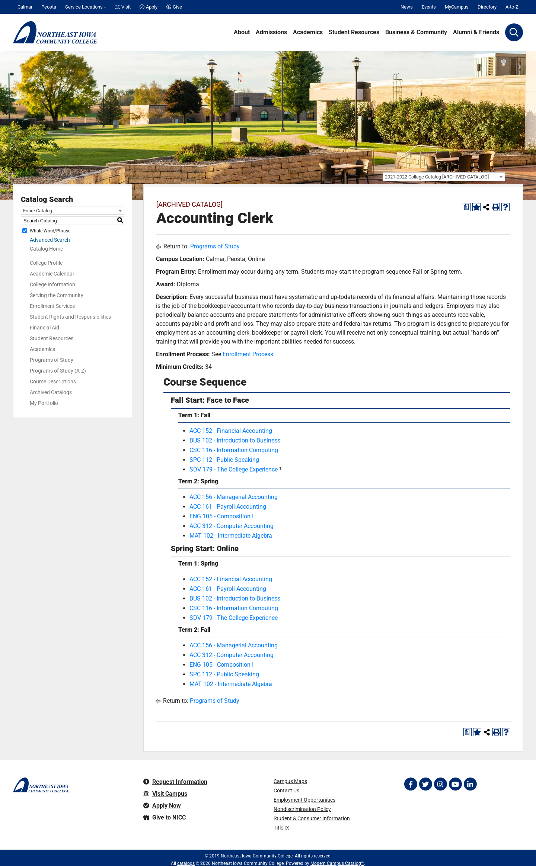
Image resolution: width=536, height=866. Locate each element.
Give (174, 7)
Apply (148, 7)
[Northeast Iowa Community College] (55, 32)
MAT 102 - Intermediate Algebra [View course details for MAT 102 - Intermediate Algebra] (230, 535)
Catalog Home (46, 249)
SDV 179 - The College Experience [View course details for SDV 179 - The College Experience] (233, 469)
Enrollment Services (52, 306)
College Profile (46, 263)
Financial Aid (44, 328)
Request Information (175, 781)
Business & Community (416, 32)
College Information (52, 284)
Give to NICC (164, 817)
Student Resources (354, 32)
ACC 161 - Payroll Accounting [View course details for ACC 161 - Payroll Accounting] (227, 506)
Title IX (281, 828)
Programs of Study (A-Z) (58, 371)
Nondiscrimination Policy (302, 809)
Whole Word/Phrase (50, 231)
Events (429, 7)
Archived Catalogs (51, 392)
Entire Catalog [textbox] (37, 210)
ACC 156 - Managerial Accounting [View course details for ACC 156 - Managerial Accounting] (233, 496)
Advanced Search (50, 240)
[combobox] (444, 176)
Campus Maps (290, 781)
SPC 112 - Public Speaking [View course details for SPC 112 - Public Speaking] (224, 459)
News (407, 7)
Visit (123, 7)
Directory (487, 7)
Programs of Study (51, 360)
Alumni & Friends (476, 32)
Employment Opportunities (304, 800)
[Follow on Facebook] (410, 784)
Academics (308, 32)
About (242, 32)
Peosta (48, 7)
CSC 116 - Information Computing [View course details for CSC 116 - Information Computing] (233, 450)
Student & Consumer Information (312, 818)
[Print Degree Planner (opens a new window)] (467, 207)
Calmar (24, 7)
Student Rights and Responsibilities (70, 317)
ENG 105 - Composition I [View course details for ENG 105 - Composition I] (221, 516)
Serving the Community (56, 295)
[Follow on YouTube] (455, 784)
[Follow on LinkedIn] (470, 784)
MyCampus (457, 7)
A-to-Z (512, 7)
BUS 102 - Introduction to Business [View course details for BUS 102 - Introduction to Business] (234, 440)
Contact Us (286, 790)
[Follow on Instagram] (440, 784)
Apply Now (162, 805)
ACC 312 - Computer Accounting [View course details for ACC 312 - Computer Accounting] (231, 525)
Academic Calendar (52, 274)
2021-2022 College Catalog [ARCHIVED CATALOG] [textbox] (437, 177)
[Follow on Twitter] (425, 784)
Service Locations (84, 7)
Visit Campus (165, 793)
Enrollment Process (248, 354)
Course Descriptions (53, 381)
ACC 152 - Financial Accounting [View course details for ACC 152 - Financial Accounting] (230, 430)
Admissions (271, 32)
